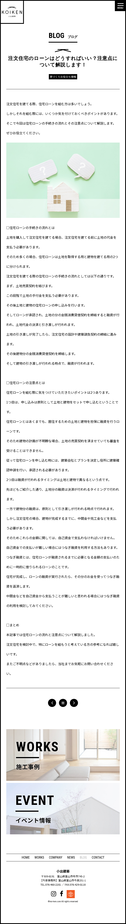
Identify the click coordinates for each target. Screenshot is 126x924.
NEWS (71, 857)
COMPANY (55, 857)
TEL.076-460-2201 (51, 884)
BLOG (83, 857)
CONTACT (98, 857)
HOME (26, 857)
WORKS (39, 857)
